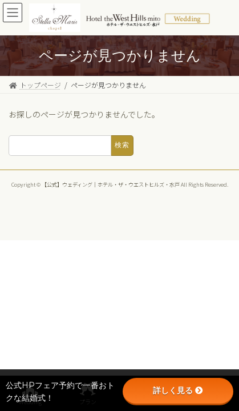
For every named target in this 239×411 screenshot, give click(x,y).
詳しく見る (178, 390)
